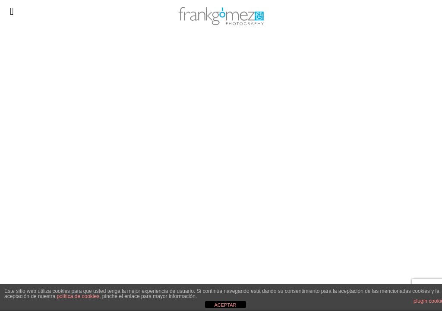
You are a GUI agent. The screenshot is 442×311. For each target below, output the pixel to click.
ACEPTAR (225, 305)
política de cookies (78, 296)
